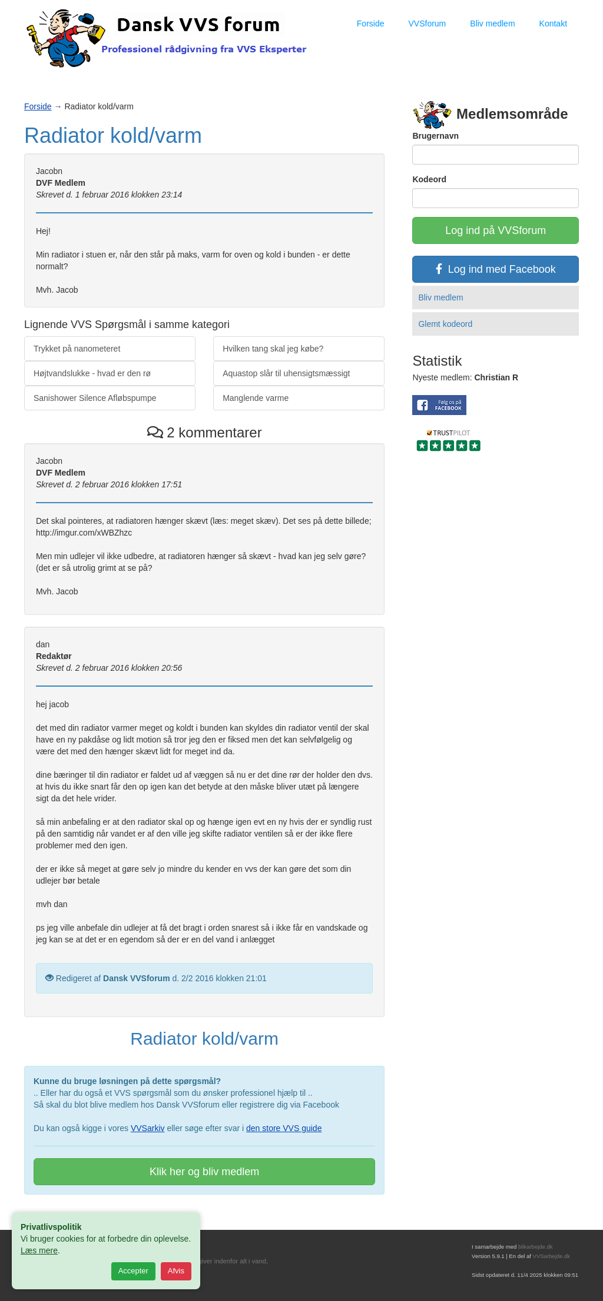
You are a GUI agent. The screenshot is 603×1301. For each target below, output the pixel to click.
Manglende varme (256, 398)
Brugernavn (435, 136)
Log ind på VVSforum (495, 230)
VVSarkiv (148, 1128)
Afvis (176, 1270)
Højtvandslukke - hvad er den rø (92, 373)
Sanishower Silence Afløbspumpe (95, 398)
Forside (371, 23)
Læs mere (39, 1250)
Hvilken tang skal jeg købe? (273, 348)
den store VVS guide (284, 1128)
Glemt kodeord (445, 324)
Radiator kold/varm (113, 135)
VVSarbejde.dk (551, 1256)
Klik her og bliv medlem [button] (204, 1172)
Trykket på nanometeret (77, 348)
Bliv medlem (492, 23)
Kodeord (429, 179)
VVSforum (427, 23)
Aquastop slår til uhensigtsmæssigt (286, 373)
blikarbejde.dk (535, 1246)
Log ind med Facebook (496, 269)
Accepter (133, 1270)
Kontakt (553, 23)
